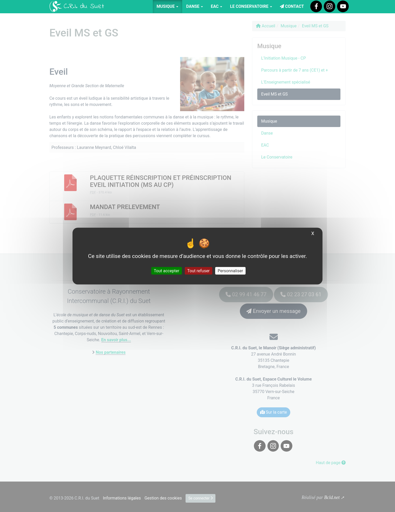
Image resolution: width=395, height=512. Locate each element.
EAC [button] (216, 6)
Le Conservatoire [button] (251, 6)
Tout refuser (198, 270)
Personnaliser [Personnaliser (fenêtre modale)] (230, 270)
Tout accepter (166, 270)
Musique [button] (168, 6)
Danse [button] (194, 6)
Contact (292, 6)
